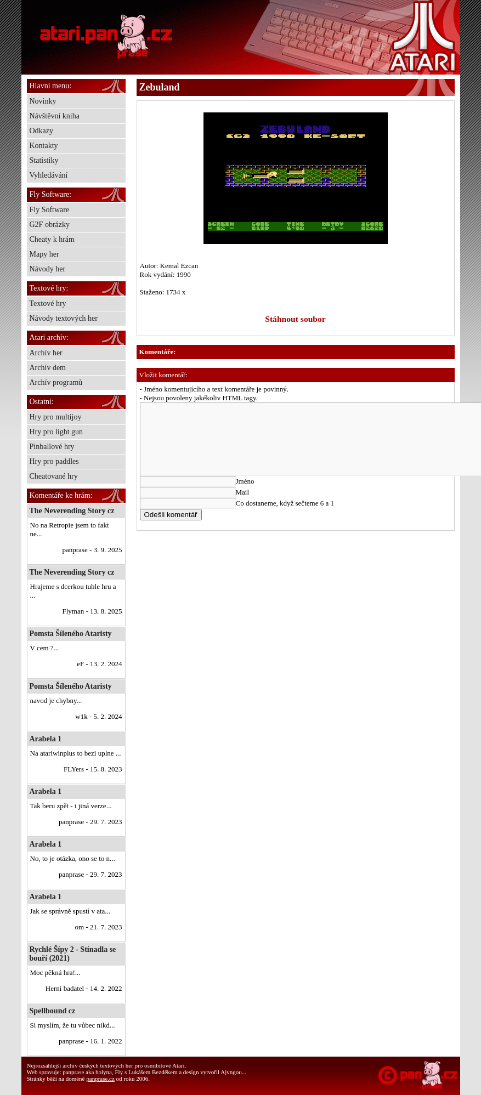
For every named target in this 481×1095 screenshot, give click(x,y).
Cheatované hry (54, 476)
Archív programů (56, 382)
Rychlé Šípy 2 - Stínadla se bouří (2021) (73, 953)
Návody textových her (64, 318)
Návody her (48, 269)
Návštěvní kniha (55, 116)
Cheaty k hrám (52, 239)
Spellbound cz (53, 1011)
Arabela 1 (46, 739)
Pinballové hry (52, 446)
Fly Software (50, 210)
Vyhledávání (49, 175)
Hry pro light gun (56, 432)
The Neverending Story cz (72, 511)
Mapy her (44, 254)
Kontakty (44, 145)
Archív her (46, 353)
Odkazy (42, 131)
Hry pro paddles (54, 461)
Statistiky (44, 160)
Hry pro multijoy (56, 417)
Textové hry (48, 303)
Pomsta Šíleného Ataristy (71, 633)
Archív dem (48, 368)
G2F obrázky (50, 224)
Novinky (43, 101)
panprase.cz (100, 1078)
